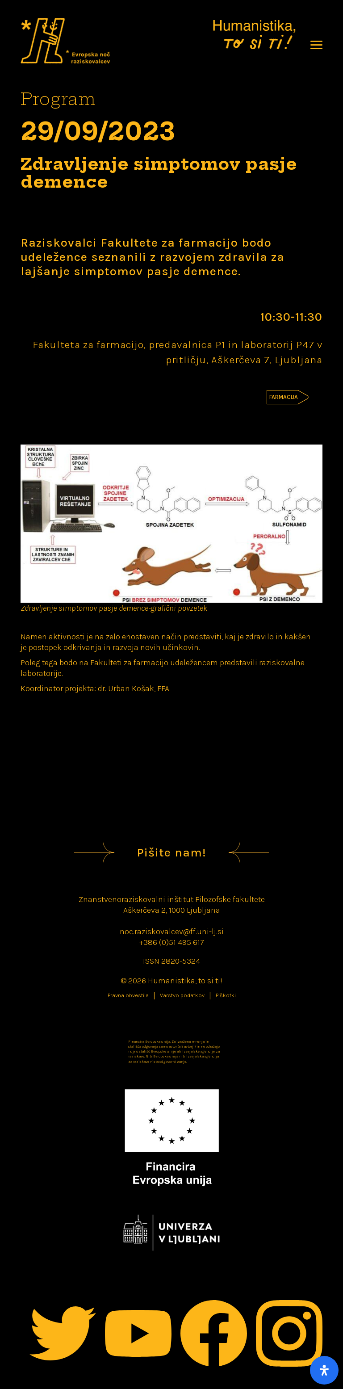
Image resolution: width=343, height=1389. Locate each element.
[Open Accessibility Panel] (324, 1370)
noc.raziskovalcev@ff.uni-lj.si (172, 931)
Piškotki (226, 995)
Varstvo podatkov (182, 995)
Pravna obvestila (128, 995)
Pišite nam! (171, 852)
